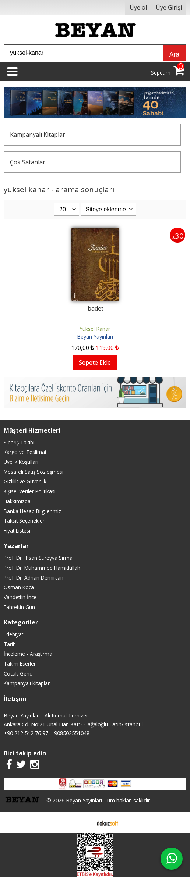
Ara (174, 54)
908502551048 (71, 733)
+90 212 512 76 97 (26, 733)
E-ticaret (83, 823)
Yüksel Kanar (95, 328)
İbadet (94, 308)
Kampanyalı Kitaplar (37, 134)
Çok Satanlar (27, 162)
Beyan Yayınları (95, 336)
